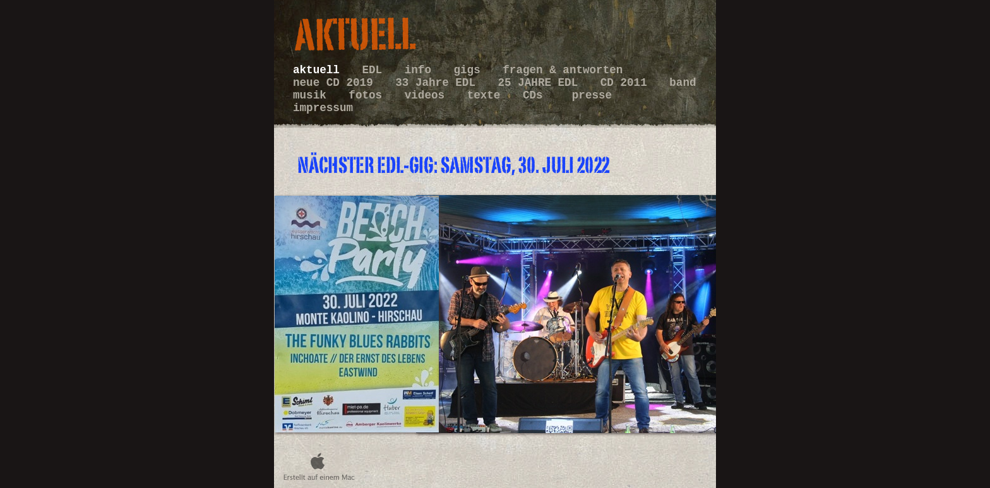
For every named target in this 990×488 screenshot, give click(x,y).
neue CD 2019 (336, 82)
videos (428, 95)
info (421, 70)
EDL (375, 70)
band (682, 82)
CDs (539, 95)
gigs (470, 70)
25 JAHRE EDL (541, 82)
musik (313, 95)
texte (487, 95)
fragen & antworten (563, 70)
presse (592, 95)
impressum (323, 108)
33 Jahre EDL (438, 82)
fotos (368, 95)
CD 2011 (626, 82)
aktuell (319, 70)
